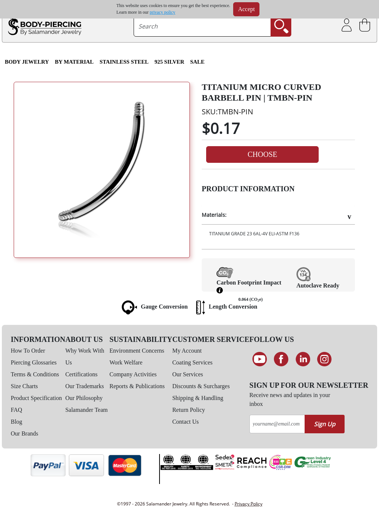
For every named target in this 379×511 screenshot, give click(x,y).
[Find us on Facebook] (281, 359)
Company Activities (133, 374)
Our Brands (24, 433)
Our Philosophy (84, 398)
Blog (16, 421)
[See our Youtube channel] (259, 359)
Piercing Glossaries (34, 362)
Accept (246, 9)
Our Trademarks (84, 386)
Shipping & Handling (197, 398)
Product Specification (36, 398)
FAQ (16, 410)
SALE (197, 62)
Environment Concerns (137, 350)
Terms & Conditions (35, 374)
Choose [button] (262, 154)
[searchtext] (202, 26)
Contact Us (185, 421)
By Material (74, 62)
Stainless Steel (124, 62)
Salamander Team (86, 410)
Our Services (187, 374)
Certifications (81, 374)
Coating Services (192, 362)
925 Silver (169, 62)
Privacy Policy (248, 504)
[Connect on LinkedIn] (303, 359)
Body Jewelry (27, 62)
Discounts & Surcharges (200, 386)
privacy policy (162, 12)
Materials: (214, 214)
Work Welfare (126, 362)
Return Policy (188, 410)
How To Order (28, 350)
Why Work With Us (84, 356)
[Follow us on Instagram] (325, 359)
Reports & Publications (137, 386)
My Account (187, 350)
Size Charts (24, 386)
